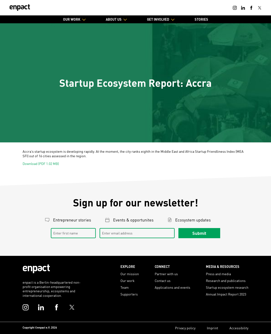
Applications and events (172, 287)
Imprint (212, 328)
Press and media (218, 274)
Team (124, 287)
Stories (201, 19)
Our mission (129, 274)
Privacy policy (185, 328)
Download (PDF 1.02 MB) (41, 163)
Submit (199, 233)
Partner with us (166, 274)
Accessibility (238, 328)
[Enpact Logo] (36, 268)
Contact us (163, 280)
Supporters (129, 294)
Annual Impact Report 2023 (226, 294)
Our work (127, 280)
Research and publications (226, 280)
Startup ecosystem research (227, 287)
